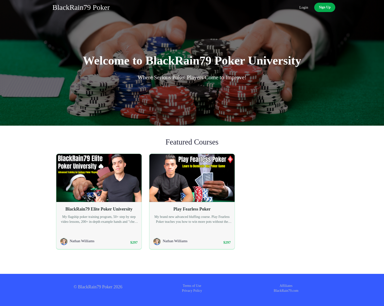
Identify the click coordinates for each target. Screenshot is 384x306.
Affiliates (286, 286)
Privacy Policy (192, 291)
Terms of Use (192, 286)
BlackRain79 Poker (81, 7)
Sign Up (325, 7)
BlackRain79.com (286, 291)
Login (303, 7)
